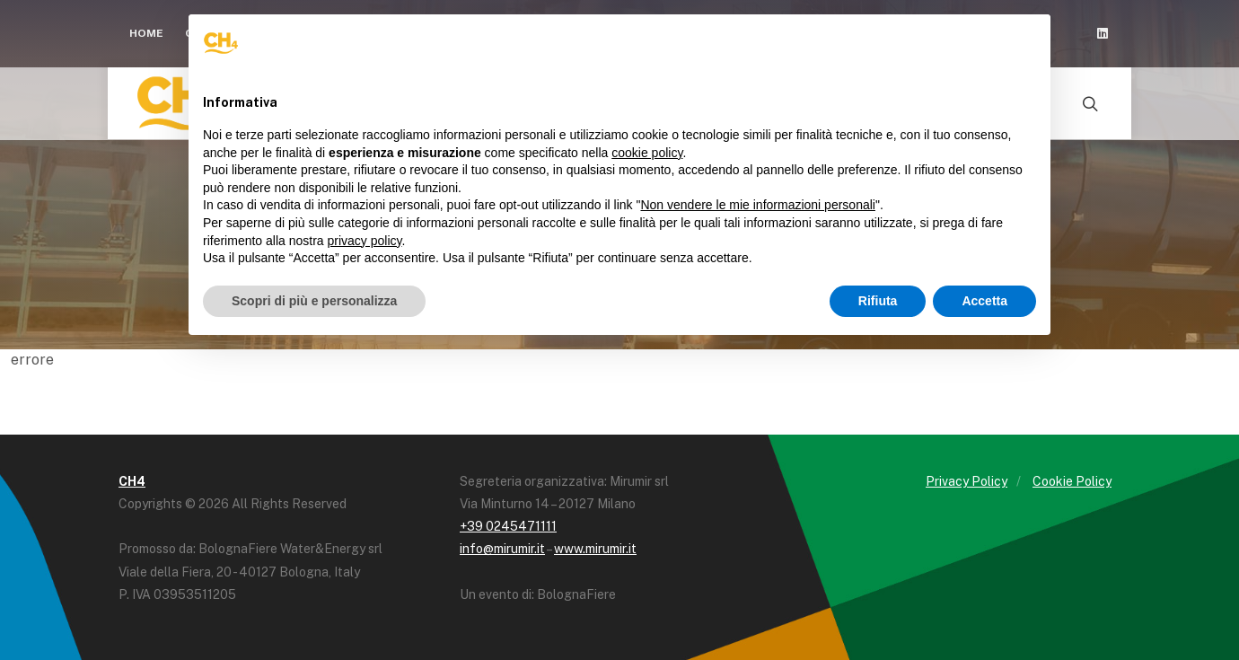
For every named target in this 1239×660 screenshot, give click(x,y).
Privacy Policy (966, 481)
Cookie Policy (1072, 481)
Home (146, 33)
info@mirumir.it (502, 548)
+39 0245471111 (508, 526)
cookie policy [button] (646, 152)
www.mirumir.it (595, 548)
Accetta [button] (984, 301)
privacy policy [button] (365, 240)
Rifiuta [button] (878, 301)
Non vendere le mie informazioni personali (757, 205)
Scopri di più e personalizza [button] (314, 301)
